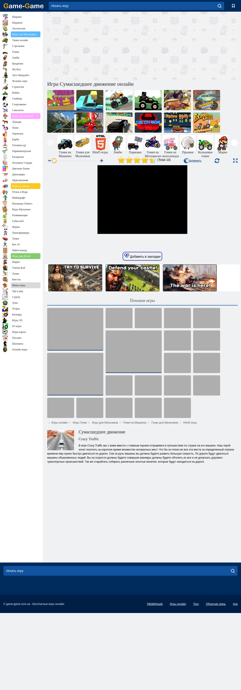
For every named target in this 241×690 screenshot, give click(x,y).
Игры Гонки (79, 499)
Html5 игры (189, 499)
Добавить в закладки (142, 332)
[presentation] (50, 142)
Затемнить (192, 160)
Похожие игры (142, 377)
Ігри (235, 681)
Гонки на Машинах (134, 499)
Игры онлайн (59, 499)
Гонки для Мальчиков (164, 499)
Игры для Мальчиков (104, 499)
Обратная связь (216, 681)
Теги (196, 681)
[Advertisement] (95, 45)
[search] (219, 6)
